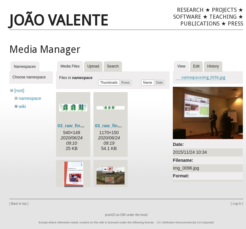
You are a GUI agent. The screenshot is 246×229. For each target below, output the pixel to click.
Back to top (19, 206)
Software (187, 16)
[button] (109, 83)
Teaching (223, 16)
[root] (19, 90)
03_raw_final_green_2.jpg (121, 125)
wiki (22, 106)
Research (190, 10)
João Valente (58, 20)
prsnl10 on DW (115, 218)
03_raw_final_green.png (82, 125)
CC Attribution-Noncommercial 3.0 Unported (185, 225)
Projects (224, 10)
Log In (237, 206)
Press (235, 23)
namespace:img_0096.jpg (203, 77)
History (213, 66)
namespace (30, 98)
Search (113, 66)
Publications (200, 23)
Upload (93, 66)
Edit (196, 66)
